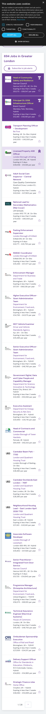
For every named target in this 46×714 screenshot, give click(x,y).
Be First (16, 131)
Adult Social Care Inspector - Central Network (22, 176)
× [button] (43, 3)
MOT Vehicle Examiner (23, 324)
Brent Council (19, 106)
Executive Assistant (22, 406)
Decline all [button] (34, 35)
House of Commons (22, 619)
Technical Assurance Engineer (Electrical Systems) (23, 614)
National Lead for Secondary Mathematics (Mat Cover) (24, 205)
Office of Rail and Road (23, 642)
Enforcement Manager (23, 273)
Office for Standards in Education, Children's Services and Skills (23, 665)
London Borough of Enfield (25, 236)
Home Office (18, 685)
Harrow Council (20, 83)
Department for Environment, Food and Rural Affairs (23, 307)
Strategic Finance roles (24, 682)
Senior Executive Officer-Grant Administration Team (25, 349)
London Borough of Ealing (24, 157)
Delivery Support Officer (24, 659)
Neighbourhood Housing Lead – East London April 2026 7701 (25, 508)
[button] (23, 41)
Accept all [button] (11, 35)
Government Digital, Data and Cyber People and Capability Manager (25, 378)
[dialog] (23, 23)
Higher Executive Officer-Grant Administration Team (25, 298)
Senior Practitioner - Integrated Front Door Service (23, 562)
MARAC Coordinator (22, 253)
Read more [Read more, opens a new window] (21, 20)
